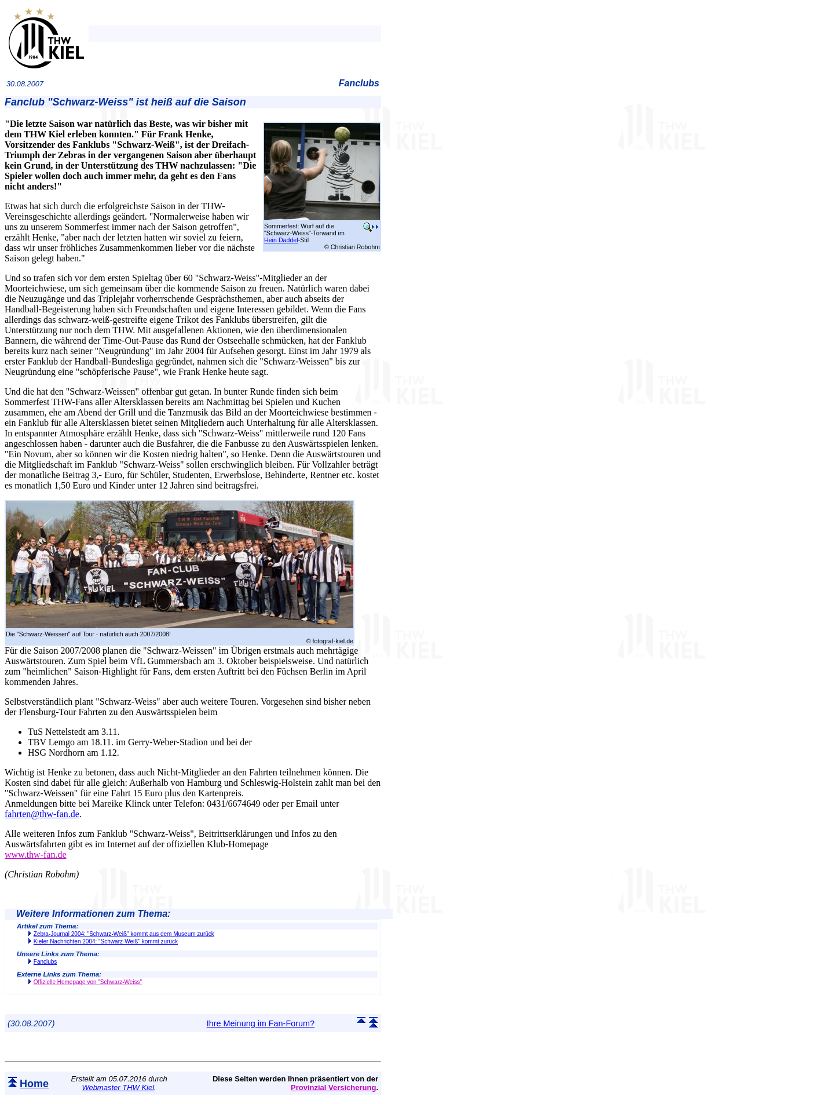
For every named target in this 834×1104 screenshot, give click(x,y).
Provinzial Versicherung (333, 1087)
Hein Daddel (281, 239)
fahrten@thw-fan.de (42, 814)
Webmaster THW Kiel (118, 1087)
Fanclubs (45, 962)
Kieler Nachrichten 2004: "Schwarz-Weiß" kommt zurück (106, 941)
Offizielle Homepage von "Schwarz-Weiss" (88, 982)
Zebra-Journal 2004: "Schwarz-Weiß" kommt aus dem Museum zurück (124, 934)
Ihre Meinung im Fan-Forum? (260, 1023)
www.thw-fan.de (35, 854)
